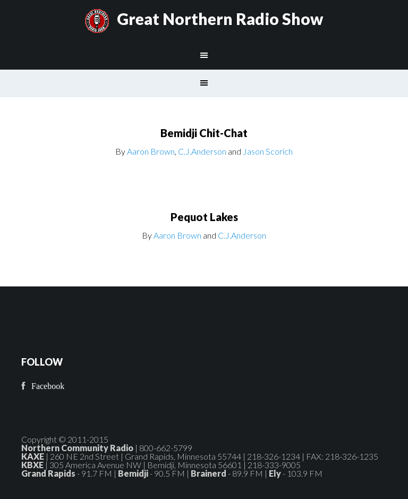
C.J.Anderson (202, 151)
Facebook (47, 386)
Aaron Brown (151, 151)
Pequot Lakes (204, 216)
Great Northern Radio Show (220, 18)
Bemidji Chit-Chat (204, 132)
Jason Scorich (268, 151)
